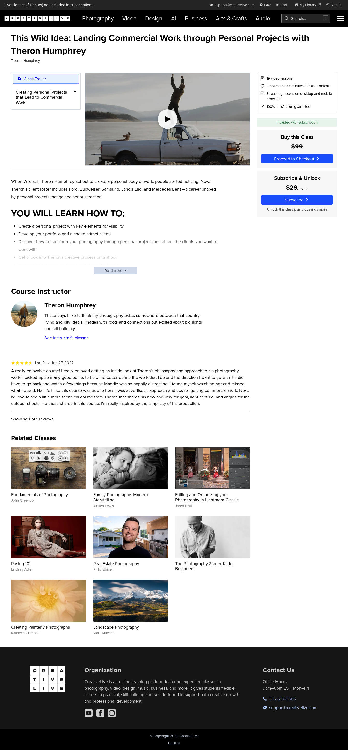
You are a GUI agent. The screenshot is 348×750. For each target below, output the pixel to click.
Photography (98, 18)
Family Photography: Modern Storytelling (120, 497)
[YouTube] (88, 713)
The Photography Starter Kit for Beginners (204, 566)
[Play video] (167, 119)
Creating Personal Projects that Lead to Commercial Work (41, 97)
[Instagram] (112, 713)
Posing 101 (21, 563)
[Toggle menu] (340, 18)
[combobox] (306, 18)
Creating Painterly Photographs (40, 627)
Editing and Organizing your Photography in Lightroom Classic (207, 497)
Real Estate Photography (116, 563)
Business (196, 18)
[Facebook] (100, 713)
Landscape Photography (116, 627)
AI (173, 18)
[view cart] (283, 4)
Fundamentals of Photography (39, 495)
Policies (174, 742)
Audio (263, 18)
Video (129, 18)
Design (153, 18)
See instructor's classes (66, 338)
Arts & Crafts (231, 18)
